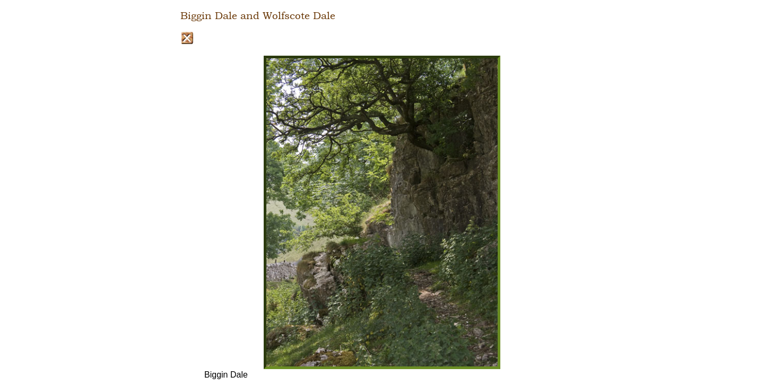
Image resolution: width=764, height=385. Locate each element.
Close (187, 38)
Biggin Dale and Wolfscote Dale (257, 16)
